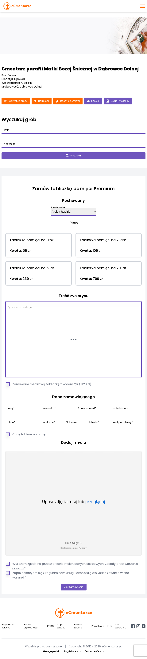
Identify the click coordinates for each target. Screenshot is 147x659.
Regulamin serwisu (8, 626)
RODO (50, 626)
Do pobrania (120, 626)
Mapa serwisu (61, 626)
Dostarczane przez (73, 547)
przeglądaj (95, 502)
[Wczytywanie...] (73, 339)
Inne (109, 626)
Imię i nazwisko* (59, 207)
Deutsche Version (95, 651)
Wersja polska (52, 651)
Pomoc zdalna (78, 626)
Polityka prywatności (31, 626)
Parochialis (97, 626)
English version (73, 651)
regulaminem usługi (59, 573)
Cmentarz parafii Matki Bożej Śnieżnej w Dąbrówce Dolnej (70, 69)
